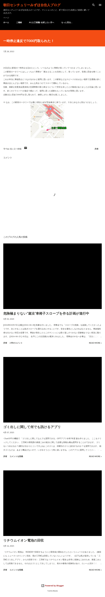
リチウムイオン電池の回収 (23, 540)
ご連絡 (19, 22)
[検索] (93, 5)
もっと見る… (66, 22)
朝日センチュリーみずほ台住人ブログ (32, 5)
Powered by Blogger (52, 585)
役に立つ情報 (15, 149)
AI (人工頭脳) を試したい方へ (41, 22)
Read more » (95, 343)
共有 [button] (96, 149)
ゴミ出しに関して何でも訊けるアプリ (32, 427)
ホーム (6, 22)
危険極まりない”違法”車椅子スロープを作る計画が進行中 (46, 313)
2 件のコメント (16, 343)
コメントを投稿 (16, 456)
